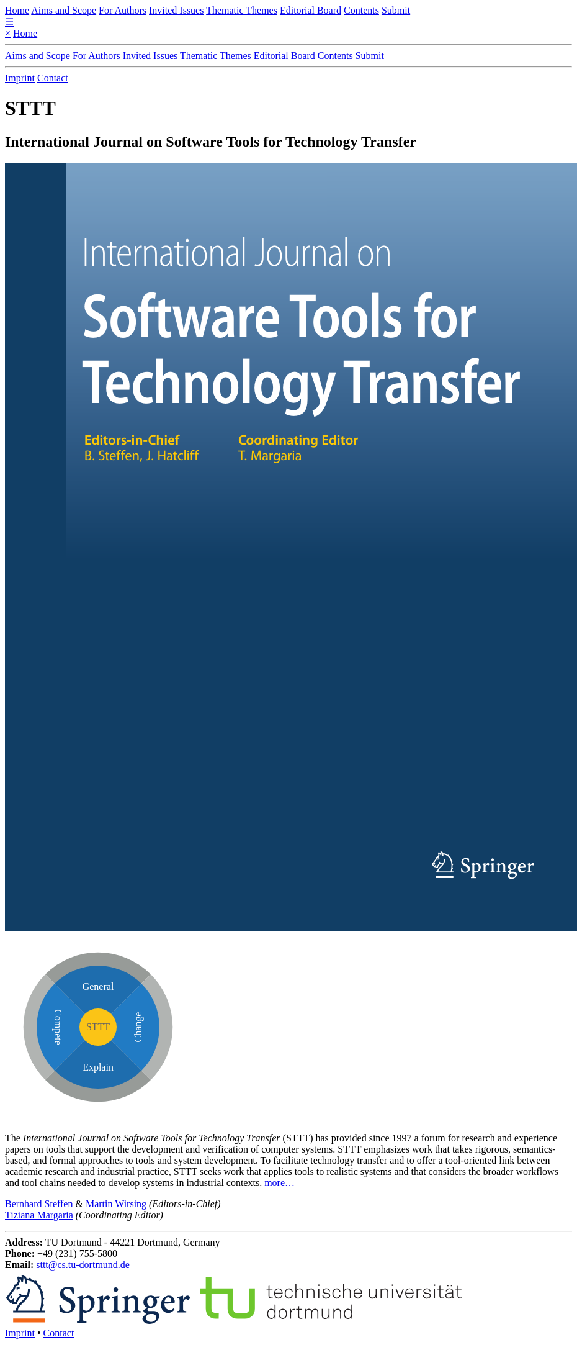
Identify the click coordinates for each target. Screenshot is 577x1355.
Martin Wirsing (116, 1204)
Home (17, 10)
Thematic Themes (241, 10)
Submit (396, 10)
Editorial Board (310, 10)
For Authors (122, 10)
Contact (52, 78)
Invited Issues (176, 10)
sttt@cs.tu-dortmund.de (83, 1264)
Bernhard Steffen (39, 1204)
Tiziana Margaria (39, 1215)
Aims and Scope (63, 10)
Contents (361, 10)
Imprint (20, 78)
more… (279, 1182)
